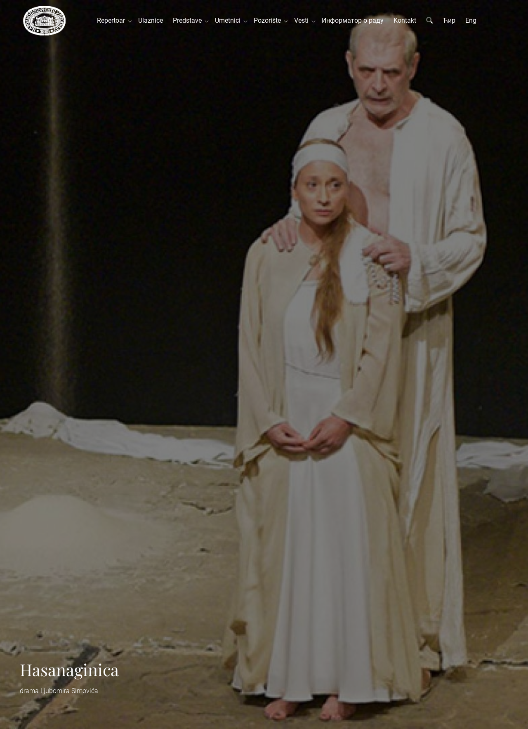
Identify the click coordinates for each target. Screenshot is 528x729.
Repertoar (112, 20)
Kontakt (405, 20)
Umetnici (229, 20)
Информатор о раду (353, 20)
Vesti (303, 20)
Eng (470, 20)
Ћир (449, 20)
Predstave (189, 20)
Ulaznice (150, 20)
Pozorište (269, 20)
